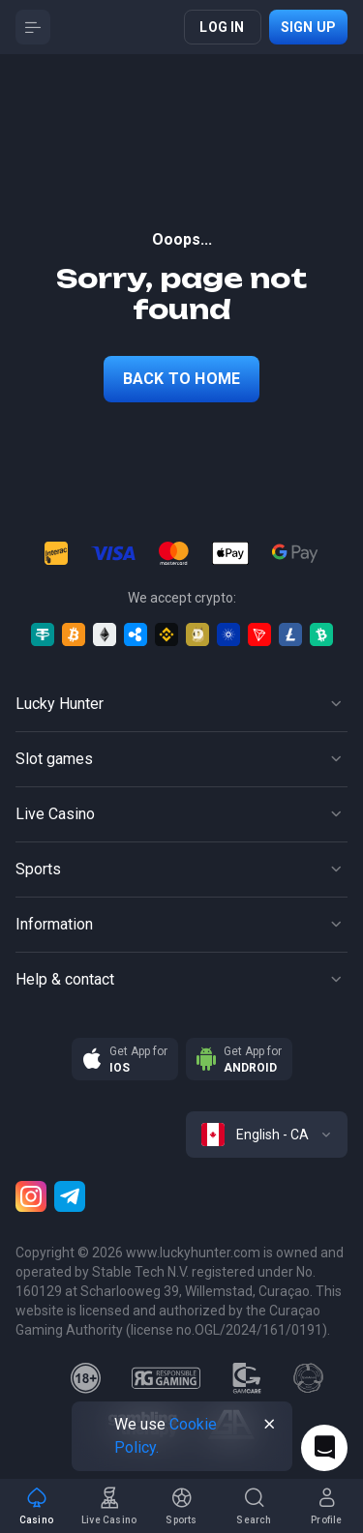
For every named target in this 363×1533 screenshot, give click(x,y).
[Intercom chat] (324, 1448)
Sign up (308, 27)
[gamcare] (246, 1378)
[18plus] (86, 1378)
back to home (181, 378)
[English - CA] (267, 1134)
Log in (221, 27)
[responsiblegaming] (166, 1378)
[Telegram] (69, 1196)
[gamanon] (308, 1378)
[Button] (32, 27)
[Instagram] (30, 1196)
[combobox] (267, 1134)
